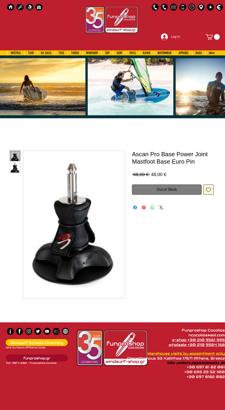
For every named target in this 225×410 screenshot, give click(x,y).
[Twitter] (37, 331)
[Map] (201, 7)
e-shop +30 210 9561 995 (198, 340)
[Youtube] (47, 331)
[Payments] (219, 7)
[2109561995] (155, 7)
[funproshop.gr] (37, 358)
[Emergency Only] (182, 7)
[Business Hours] (191, 7)
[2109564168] (164, 7)
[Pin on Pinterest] (143, 207)
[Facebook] (19, 331)
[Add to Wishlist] (208, 190)
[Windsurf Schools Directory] (37, 342)
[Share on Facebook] (135, 207)
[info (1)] (10, 331)
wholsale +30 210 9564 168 (197, 344)
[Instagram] (28, 331)
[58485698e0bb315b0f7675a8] (173, 7)
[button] (213, 37)
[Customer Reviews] (210, 7)
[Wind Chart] (56, 331)
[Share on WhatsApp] (152, 207)
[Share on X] (161, 207)
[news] (65, 331)
